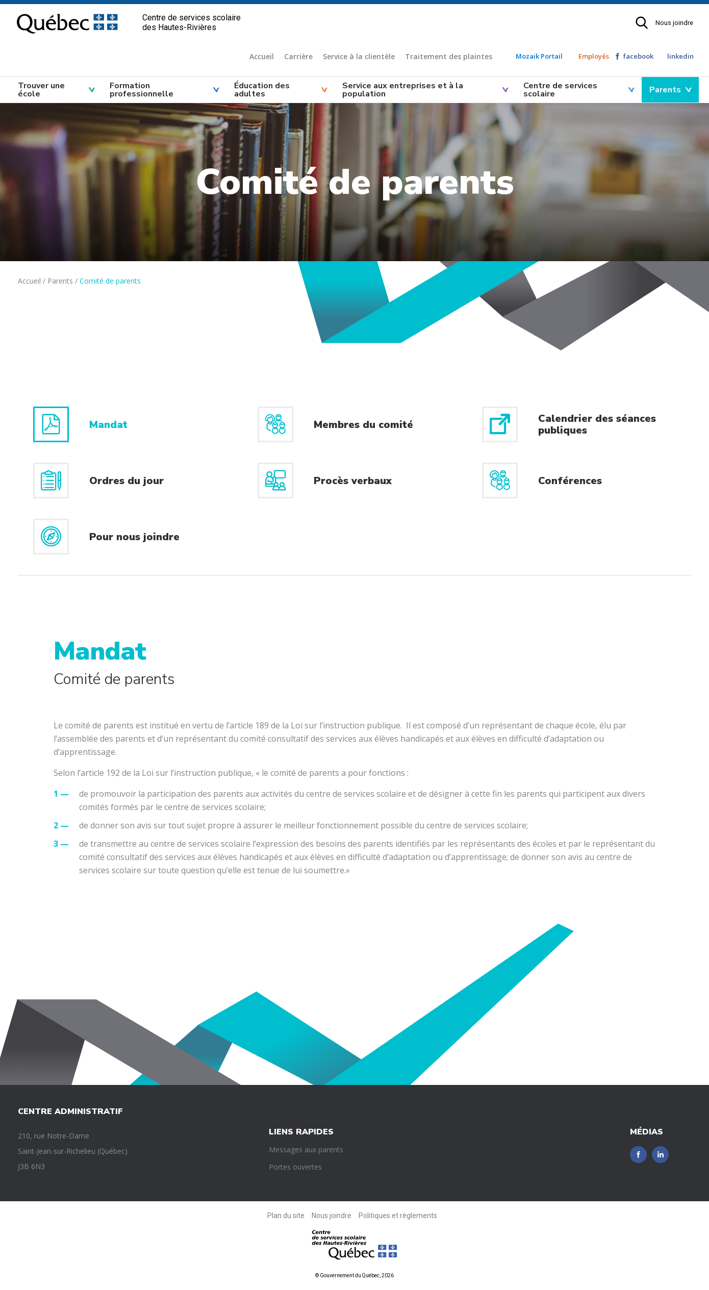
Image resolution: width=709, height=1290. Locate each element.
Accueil (261, 56)
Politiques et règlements (398, 1215)
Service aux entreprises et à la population (402, 89)
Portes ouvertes (295, 1167)
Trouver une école (41, 89)
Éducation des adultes (262, 89)
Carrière (298, 56)
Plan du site (286, 1215)
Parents (665, 89)
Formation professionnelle (141, 89)
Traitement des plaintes (448, 56)
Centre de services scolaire (560, 89)
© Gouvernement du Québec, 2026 (354, 1275)
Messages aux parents (306, 1149)
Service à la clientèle (359, 56)
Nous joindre (674, 23)
